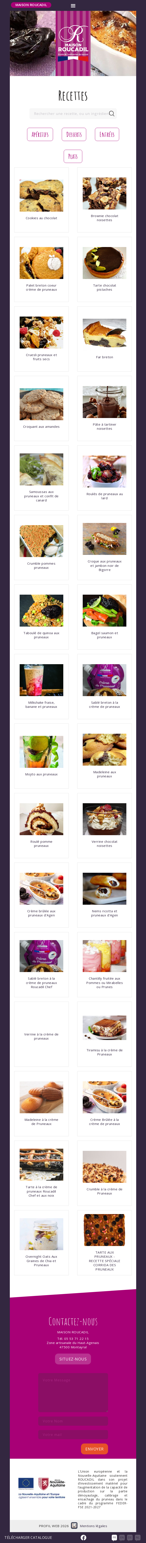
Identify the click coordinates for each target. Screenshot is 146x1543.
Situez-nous (73, 1359)
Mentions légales (93, 1526)
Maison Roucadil (31, 5)
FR (114, 1537)
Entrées (107, 134)
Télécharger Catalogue (28, 1537)
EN (122, 1537)
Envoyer (94, 1449)
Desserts (74, 134)
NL (137, 1537)
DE (130, 1537)
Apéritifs (40, 134)
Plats (73, 156)
